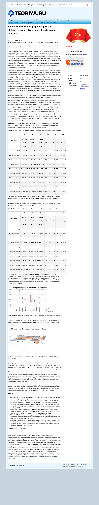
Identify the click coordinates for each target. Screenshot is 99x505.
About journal (61, 5)
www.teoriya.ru (20, 465)
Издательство (21, 5)
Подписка (51, 5)
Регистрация (84, 84)
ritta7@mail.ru (23, 428)
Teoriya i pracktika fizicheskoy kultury (46, 22)
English (87, 5)
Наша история (41, 5)
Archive (70, 5)
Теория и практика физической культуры (21, 20)
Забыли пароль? (85, 86)
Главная (11, 5)
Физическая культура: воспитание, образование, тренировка (54, 20)
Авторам (31, 5)
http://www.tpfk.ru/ (82, 54)
